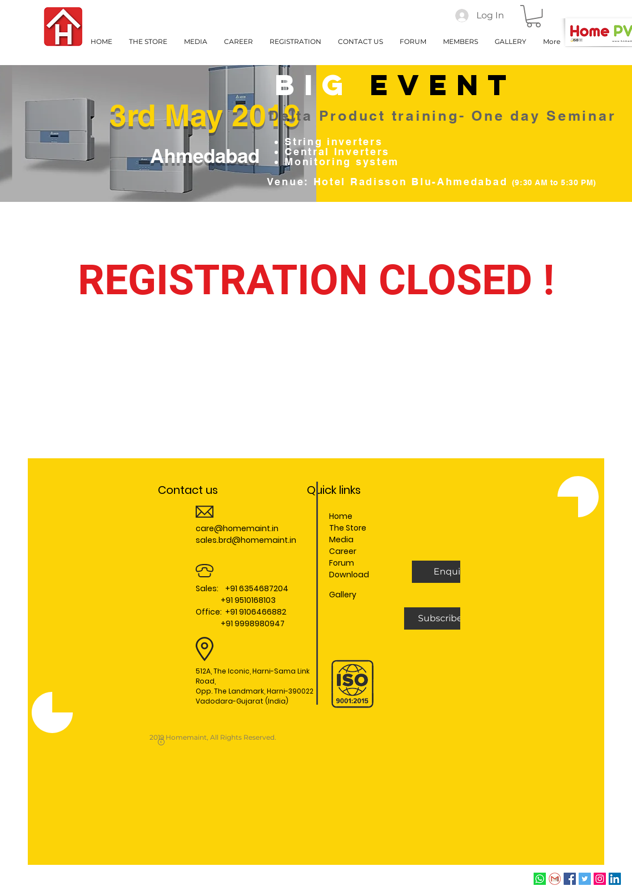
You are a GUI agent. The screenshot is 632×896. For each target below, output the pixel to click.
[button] (533, 16)
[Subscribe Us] (447, 618)
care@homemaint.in (237, 528)
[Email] (555, 879)
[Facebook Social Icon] (570, 879)
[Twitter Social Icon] (585, 879)
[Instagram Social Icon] (600, 879)
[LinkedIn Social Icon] (615, 879)
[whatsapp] (540, 879)
